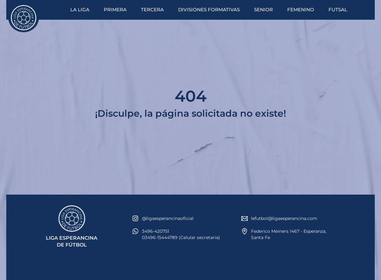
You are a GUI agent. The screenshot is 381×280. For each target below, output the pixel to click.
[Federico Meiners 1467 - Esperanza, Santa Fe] (244, 231)
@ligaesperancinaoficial (167, 218)
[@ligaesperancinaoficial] (135, 218)
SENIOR (263, 10)
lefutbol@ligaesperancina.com (284, 218)
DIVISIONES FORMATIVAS (209, 10)
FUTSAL (337, 10)
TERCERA (152, 10)
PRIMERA (115, 10)
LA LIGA (79, 10)
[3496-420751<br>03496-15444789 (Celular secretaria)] (135, 231)
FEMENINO (300, 10)
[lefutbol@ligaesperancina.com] (244, 218)
